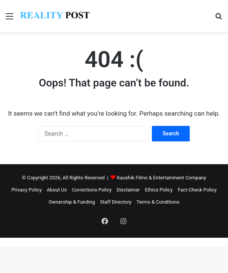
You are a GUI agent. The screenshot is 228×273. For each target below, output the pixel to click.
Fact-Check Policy (197, 190)
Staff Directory (115, 202)
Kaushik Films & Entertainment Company (161, 177)
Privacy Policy (26, 190)
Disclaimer (128, 190)
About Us (57, 190)
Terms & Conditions (157, 202)
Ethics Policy (159, 190)
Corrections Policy (92, 190)
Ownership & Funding (71, 202)
